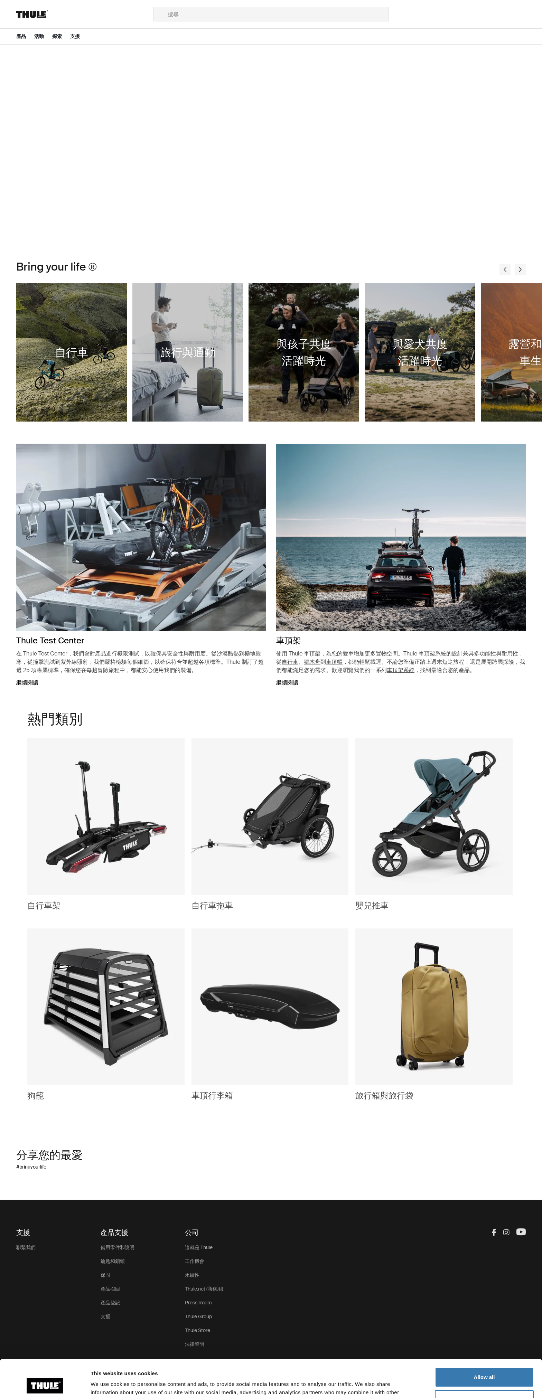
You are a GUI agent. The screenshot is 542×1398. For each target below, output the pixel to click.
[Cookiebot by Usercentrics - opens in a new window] (45, 1384)
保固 (105, 1275)
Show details (107, 1384)
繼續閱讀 (27, 682)
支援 (105, 1316)
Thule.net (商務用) (204, 1289)
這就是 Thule (199, 1247)
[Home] (84, 14)
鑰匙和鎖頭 (113, 1261)
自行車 (290, 661)
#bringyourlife (31, 1167)
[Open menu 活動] (43, 36)
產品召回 (110, 1289)
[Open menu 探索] (61, 36)
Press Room (198, 1303)
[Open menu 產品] (25, 36)
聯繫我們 (26, 1247)
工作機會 (194, 1261)
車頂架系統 (400, 670)
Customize (484, 1364)
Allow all (484, 1342)
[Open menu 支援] (79, 36)
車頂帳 (334, 661)
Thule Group (198, 1316)
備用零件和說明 (117, 1247)
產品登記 (110, 1303)
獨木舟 (312, 661)
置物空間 (387, 653)
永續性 (192, 1275)
